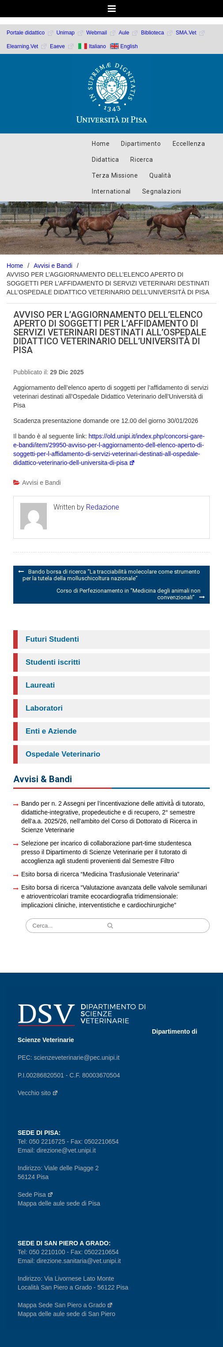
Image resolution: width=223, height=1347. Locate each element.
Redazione (102, 507)
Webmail (102, 33)
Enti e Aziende (51, 731)
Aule (129, 33)
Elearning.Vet (27, 46)
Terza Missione (115, 175)
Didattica (105, 159)
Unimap (70, 33)
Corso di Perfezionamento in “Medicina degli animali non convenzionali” (128, 594)
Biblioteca (157, 33)
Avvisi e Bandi (41, 482)
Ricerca (141, 159)
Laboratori (44, 708)
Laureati (40, 685)
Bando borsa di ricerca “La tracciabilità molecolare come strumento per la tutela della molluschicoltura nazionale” (111, 575)
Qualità (160, 175)
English (129, 46)
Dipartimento (141, 143)
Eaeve (62, 46)
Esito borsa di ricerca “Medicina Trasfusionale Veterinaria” (100, 874)
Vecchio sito (38, 1092)
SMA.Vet (191, 33)
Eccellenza (189, 143)
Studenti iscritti (53, 662)
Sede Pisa (35, 1194)
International (111, 191)
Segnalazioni (161, 191)
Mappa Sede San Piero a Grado (65, 1305)
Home (101, 143)
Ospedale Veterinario (63, 754)
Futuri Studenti (52, 639)
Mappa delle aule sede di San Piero (66, 1313)
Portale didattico (30, 33)
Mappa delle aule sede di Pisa (59, 1203)
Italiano (97, 46)
